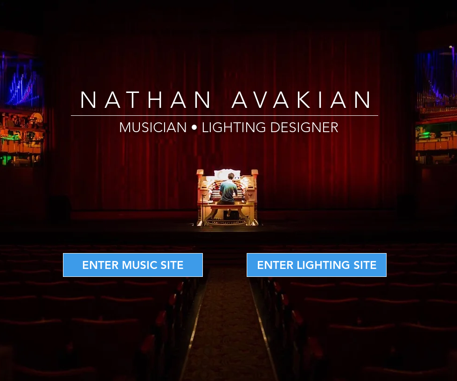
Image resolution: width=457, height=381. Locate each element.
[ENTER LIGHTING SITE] (317, 265)
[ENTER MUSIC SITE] (133, 265)
